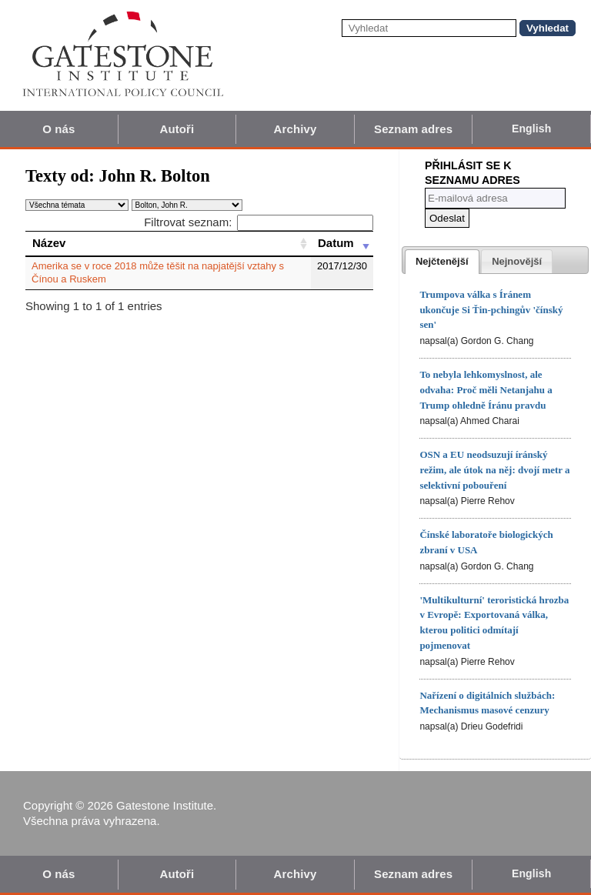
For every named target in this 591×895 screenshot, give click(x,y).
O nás (58, 128)
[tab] (442, 261)
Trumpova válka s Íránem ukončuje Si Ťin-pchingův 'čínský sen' (491, 310)
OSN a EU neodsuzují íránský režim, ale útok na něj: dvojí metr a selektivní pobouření (494, 470)
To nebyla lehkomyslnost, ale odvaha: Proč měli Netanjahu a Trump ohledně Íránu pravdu (485, 390)
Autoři (177, 128)
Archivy (295, 128)
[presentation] (442, 261)
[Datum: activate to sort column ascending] (342, 243)
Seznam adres (413, 128)
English (531, 128)
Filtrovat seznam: (258, 222)
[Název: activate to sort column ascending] (168, 243)
